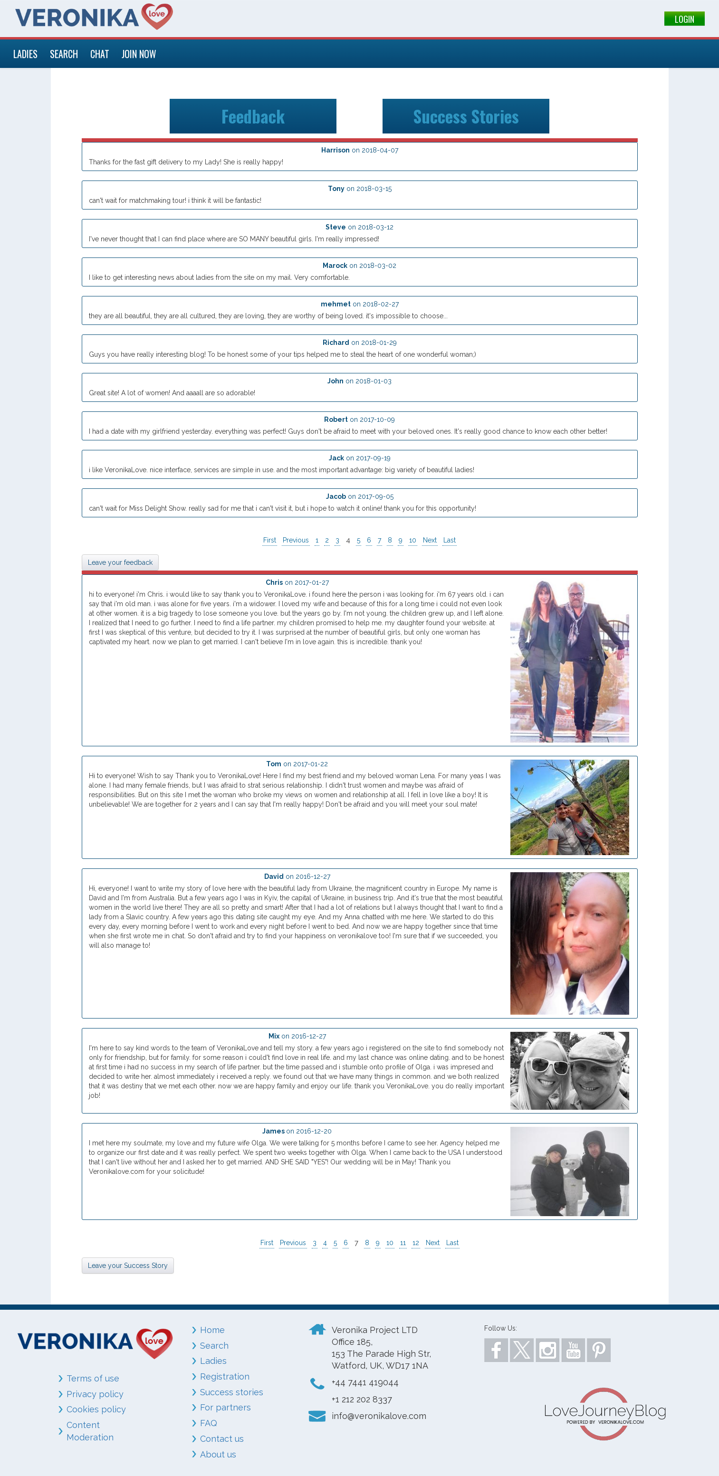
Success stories (231, 1392)
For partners (225, 1407)
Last (449, 540)
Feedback (253, 116)
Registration (224, 1376)
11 (403, 1243)
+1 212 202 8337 (362, 1399)
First (269, 540)
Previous (296, 540)
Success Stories (466, 116)
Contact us (222, 1439)
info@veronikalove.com (379, 1416)
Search (214, 1346)
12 (415, 1243)
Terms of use (93, 1378)
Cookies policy (96, 1409)
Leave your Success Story (128, 1265)
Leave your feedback (120, 562)
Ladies (213, 1361)
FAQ (208, 1423)
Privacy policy (95, 1394)
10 (412, 540)
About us (218, 1454)
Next (430, 540)
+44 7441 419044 (365, 1382)
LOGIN (684, 19)
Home (212, 1330)
